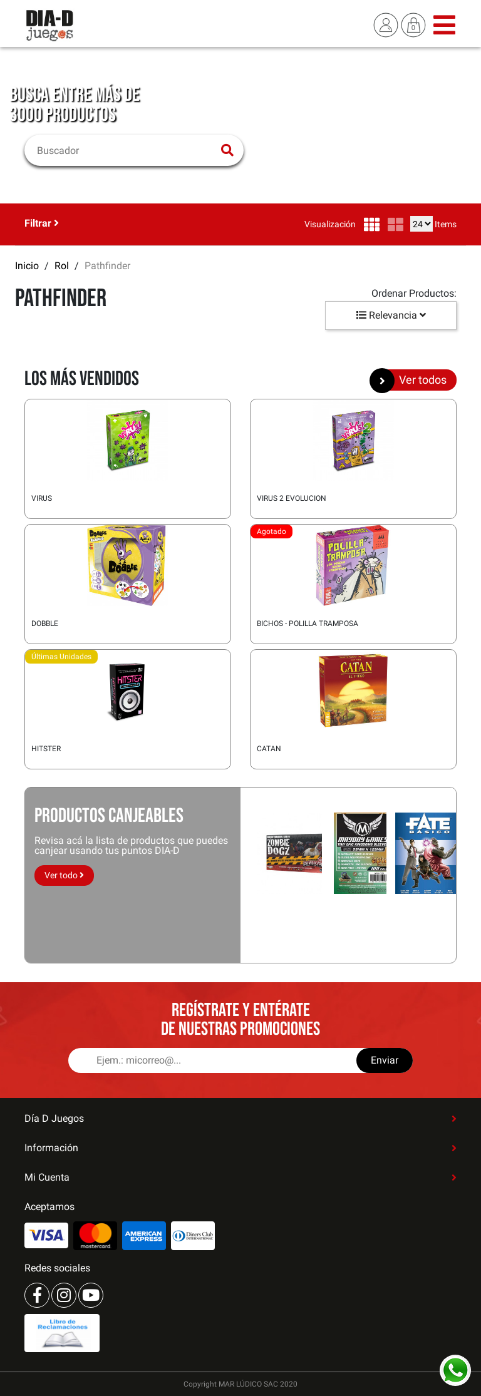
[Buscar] (126, 150)
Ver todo (64, 875)
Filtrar (41, 223)
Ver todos (413, 380)
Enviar (384, 1060)
